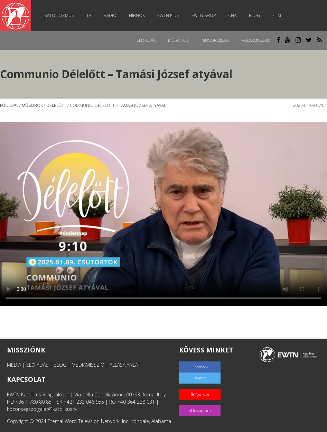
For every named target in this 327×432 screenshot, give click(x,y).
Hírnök (137, 15)
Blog (254, 15)
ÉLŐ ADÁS (37, 364)
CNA (232, 15)
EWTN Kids (168, 15)
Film (276, 15)
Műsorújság (215, 40)
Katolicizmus (59, 15)
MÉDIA (14, 364)
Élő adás (146, 40)
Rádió (110, 15)
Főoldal (9, 105)
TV (88, 15)
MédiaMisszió (255, 40)
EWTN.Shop (203, 15)
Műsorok (178, 40)
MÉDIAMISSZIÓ (88, 364)
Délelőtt (56, 105)
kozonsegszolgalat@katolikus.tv (42, 409)
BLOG (60, 364)
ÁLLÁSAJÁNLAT (125, 364)
